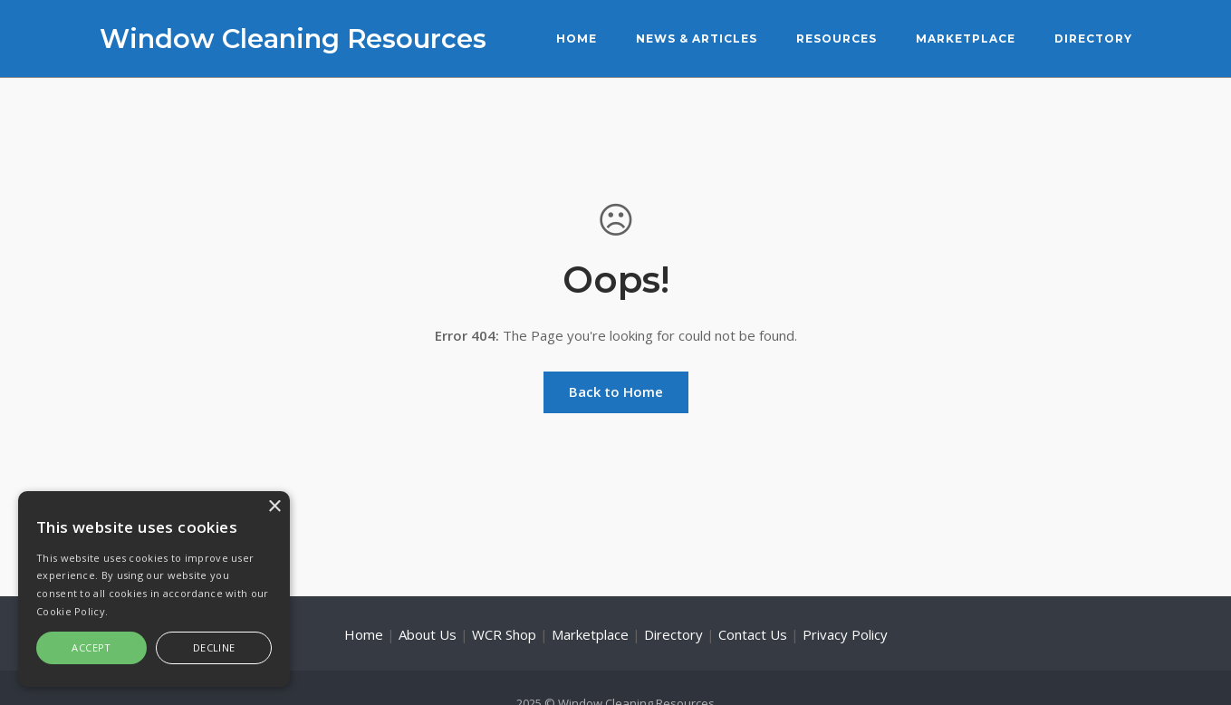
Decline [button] (214, 647)
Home (576, 38)
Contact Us (752, 634)
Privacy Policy (845, 634)
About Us (428, 634)
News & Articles (696, 38)
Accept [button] (91, 647)
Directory (1093, 38)
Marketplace (965, 38)
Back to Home (616, 391)
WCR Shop (504, 634)
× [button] (274, 507)
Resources (836, 38)
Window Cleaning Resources (293, 38)
